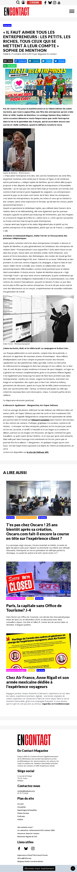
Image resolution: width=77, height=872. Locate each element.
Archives (42, 517)
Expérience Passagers (16, 670)
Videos (30, 598)
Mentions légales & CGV (27, 836)
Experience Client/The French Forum (32, 855)
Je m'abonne (34, 2)
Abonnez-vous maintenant (39, 868)
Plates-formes (23, 813)
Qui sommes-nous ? (25, 827)
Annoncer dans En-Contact (28, 833)
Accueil (20, 804)
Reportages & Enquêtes (27, 810)
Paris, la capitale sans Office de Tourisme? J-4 (34, 607)
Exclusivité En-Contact (26, 517)
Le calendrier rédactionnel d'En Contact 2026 (35, 830)
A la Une (7, 25)
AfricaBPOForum (24, 858)
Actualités (21, 807)
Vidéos (20, 819)
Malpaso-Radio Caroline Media (30, 861)
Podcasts (21, 816)
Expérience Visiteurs (16, 598)
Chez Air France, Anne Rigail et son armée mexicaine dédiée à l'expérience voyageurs (37, 682)
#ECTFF (31, 670)
